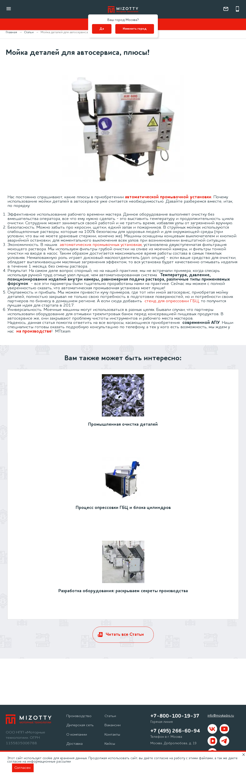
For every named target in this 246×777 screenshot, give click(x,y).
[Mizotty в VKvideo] (212, 741)
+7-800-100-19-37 (174, 716)
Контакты (112, 735)
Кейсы (110, 744)
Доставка (74, 744)
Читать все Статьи (125, 634)
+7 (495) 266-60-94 (175, 731)
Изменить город (135, 28)
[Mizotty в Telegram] (224, 741)
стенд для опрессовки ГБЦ (172, 301)
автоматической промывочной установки (168, 197)
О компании (76, 735)
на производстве (33, 331)
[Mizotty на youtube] (224, 729)
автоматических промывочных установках (101, 245)
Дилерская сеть (80, 725)
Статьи (110, 716)
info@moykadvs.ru (221, 715)
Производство (79, 716)
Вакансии (113, 725)
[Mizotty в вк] (212, 729)
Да (101, 28)
